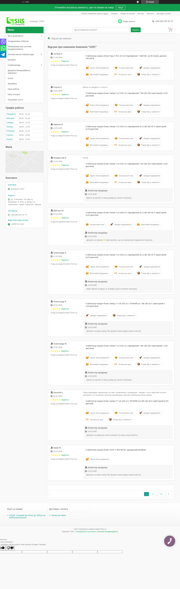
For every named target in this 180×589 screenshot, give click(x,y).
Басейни (11, 60)
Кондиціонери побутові (18, 41)
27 (161, 494)
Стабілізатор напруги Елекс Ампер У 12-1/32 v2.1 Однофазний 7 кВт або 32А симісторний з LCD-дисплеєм (127, 94)
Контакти (150, 14)
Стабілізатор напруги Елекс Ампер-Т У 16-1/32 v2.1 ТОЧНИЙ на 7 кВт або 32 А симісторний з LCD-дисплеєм (125, 305)
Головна (114, 14)
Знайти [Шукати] (135, 30)
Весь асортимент (15, 36)
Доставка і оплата (164, 14)
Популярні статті (15, 100)
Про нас (141, 14)
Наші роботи (13, 89)
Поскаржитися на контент (86, 532)
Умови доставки (58, 515)
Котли (10, 78)
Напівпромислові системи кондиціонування (19, 47)
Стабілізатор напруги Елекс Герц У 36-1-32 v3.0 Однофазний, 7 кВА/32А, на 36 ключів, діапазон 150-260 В (126, 57)
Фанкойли (12, 84)
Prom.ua (103, 529)
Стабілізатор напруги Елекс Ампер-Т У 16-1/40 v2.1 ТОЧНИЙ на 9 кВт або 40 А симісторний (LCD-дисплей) (127, 402)
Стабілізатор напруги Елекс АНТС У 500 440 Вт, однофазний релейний (116, 450)
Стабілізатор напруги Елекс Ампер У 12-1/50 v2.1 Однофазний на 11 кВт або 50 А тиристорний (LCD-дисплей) (126, 127)
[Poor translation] (10, 548)
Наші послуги (14, 94)
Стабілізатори (14, 65)
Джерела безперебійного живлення (19, 71)
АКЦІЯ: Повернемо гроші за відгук (94, 14)
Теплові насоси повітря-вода (21, 54)
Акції (120, 7)
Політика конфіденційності (107, 532)
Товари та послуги (127, 14)
